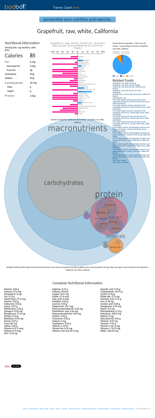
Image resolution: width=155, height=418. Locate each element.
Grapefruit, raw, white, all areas (124, 83)
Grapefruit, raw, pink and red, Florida (126, 85)
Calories (14, 55)
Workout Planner (128, 409)
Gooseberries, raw (119, 98)
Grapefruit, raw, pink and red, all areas (127, 90)
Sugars (10, 90)
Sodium (8, 78)
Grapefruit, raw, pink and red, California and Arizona (129, 88)
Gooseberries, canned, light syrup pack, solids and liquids (131, 95)
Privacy (52, 409)
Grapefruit (116, 92)
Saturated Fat (13, 66)
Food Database (103, 409)
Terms (58, 409)
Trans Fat (11, 70)
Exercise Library (74, 409)
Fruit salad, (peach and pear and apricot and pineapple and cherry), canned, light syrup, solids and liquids (131, 113)
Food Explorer (115, 409)
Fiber (9, 86)
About (25, 409)
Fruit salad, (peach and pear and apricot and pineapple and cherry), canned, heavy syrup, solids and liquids (131, 107)
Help (46, 409)
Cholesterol (10, 74)
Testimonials (33, 409)
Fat (7, 62)
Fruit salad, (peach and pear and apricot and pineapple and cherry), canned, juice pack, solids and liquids (131, 118)
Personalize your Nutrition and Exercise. (77, 19)
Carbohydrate (14, 83)
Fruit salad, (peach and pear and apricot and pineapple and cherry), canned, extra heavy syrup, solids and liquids (131, 101)
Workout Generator (89, 409)
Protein (10, 95)
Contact (65, 409)
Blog (41, 409)
